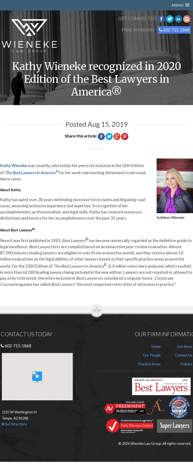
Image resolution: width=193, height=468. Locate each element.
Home (156, 346)
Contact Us (183, 355)
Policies (186, 364)
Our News (184, 346)
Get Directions (14, 424)
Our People (152, 355)
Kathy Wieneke (13, 165)
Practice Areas (149, 364)
